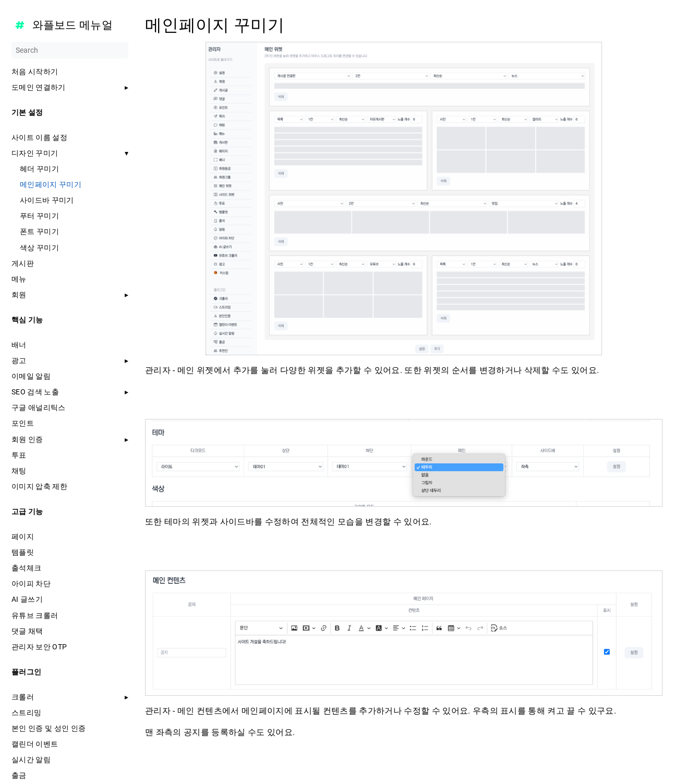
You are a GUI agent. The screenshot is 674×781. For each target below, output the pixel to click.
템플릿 (22, 552)
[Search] (69, 50)
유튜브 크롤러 (34, 615)
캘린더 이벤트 (34, 744)
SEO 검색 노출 (35, 392)
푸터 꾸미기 (39, 216)
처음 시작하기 (34, 71)
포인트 (22, 423)
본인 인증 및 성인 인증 (48, 728)
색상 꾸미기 (39, 247)
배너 (19, 345)
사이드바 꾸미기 (47, 200)
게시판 (22, 263)
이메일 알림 (31, 376)
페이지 (22, 536)
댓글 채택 (27, 631)
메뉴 (19, 279)
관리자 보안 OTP (39, 647)
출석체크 (26, 568)
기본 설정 (27, 112)
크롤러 (22, 697)
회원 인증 (27, 439)
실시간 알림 (31, 759)
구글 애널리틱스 (38, 407)
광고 (19, 360)
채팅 (19, 471)
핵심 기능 (27, 320)
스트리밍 (26, 712)
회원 (19, 294)
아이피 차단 (31, 583)
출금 (19, 775)
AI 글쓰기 (27, 599)
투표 (19, 455)
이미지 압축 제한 (39, 486)
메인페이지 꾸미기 (50, 184)
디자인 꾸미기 (34, 153)
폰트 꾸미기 (39, 231)
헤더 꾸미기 (39, 169)
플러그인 (26, 672)
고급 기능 (27, 511)
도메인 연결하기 (38, 87)
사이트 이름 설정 (39, 137)
